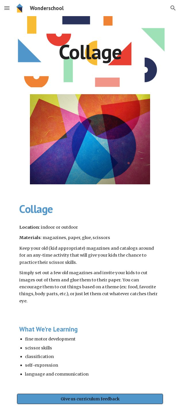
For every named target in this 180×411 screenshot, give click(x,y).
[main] (90, 51)
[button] (7, 8)
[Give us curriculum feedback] (89, 399)
